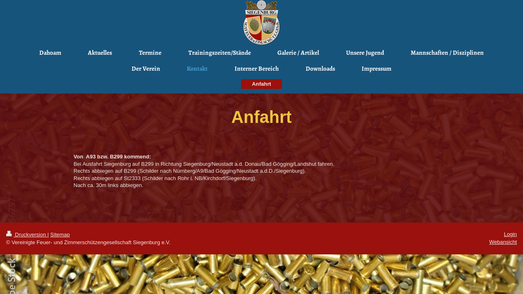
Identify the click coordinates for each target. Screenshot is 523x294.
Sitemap (60, 235)
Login (510, 234)
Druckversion (26, 235)
